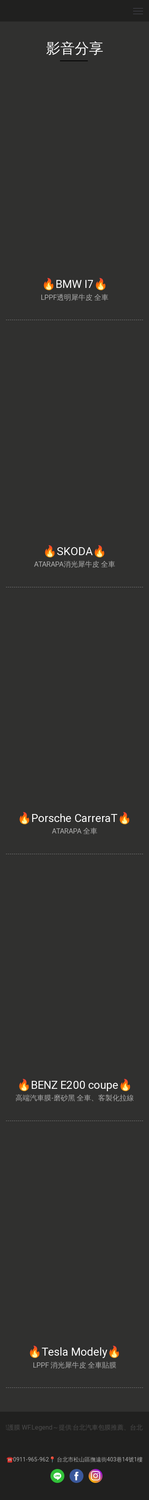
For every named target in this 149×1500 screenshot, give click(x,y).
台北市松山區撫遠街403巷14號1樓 (100, 1459)
